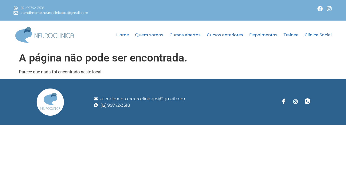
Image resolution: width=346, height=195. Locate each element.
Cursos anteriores (225, 34)
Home (122, 34)
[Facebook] (284, 102)
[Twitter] (295, 102)
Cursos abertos (185, 34)
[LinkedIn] (307, 102)
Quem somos (149, 34)
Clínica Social (318, 34)
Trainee (291, 34)
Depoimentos (263, 34)
